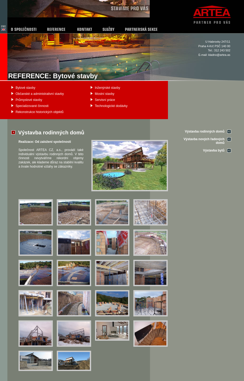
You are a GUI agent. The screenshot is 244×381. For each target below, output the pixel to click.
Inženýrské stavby (107, 88)
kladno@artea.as (219, 54)
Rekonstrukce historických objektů (39, 112)
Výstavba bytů (213, 150)
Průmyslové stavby (29, 100)
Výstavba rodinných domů (204, 131)
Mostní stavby (104, 94)
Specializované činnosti (32, 106)
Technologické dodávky (111, 106)
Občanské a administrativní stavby (40, 94)
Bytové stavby (25, 88)
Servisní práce (105, 100)
